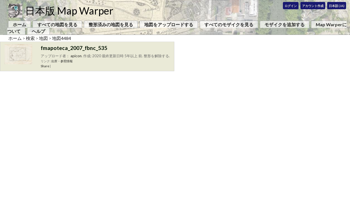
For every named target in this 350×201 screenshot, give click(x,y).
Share (45, 66)
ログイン (291, 6)
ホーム (19, 24)
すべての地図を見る (57, 24)
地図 (43, 38)
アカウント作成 (313, 6)
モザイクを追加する (285, 24)
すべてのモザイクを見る (228, 24)
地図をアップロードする (168, 24)
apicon (76, 56)
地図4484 (61, 38)
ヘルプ (38, 31)
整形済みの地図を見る (111, 24)
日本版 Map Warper (69, 10)
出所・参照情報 (62, 61)
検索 (30, 38)
